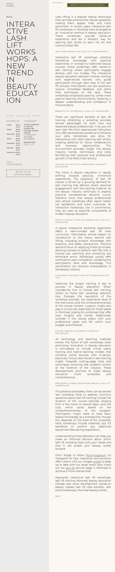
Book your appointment (88, 5)
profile (97, 461)
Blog (9, 16)
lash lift (70, 467)
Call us (29, 144)
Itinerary (30, 135)
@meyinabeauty (96, 455)
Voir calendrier (14, 163)
